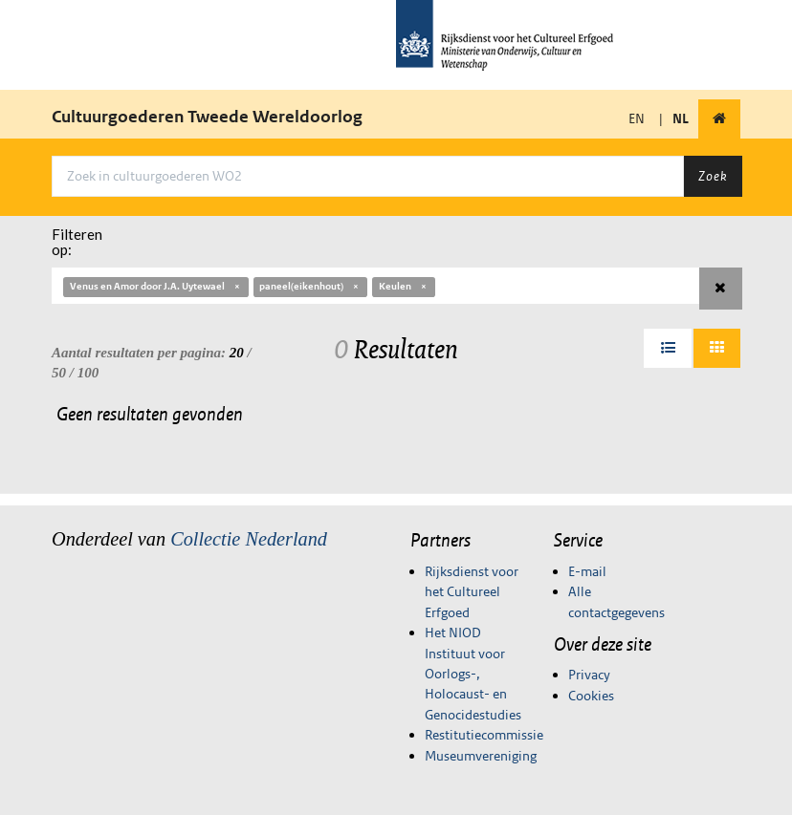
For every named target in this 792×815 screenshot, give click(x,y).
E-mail (587, 571)
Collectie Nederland (248, 538)
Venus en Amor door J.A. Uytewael (156, 286)
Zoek (712, 175)
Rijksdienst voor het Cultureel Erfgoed (471, 592)
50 (59, 372)
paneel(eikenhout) (310, 286)
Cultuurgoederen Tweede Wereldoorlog (207, 116)
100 (88, 372)
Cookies (591, 695)
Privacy (589, 674)
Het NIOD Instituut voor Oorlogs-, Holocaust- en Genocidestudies (473, 673)
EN (636, 118)
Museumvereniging (481, 755)
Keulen (404, 286)
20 (237, 352)
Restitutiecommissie (484, 734)
